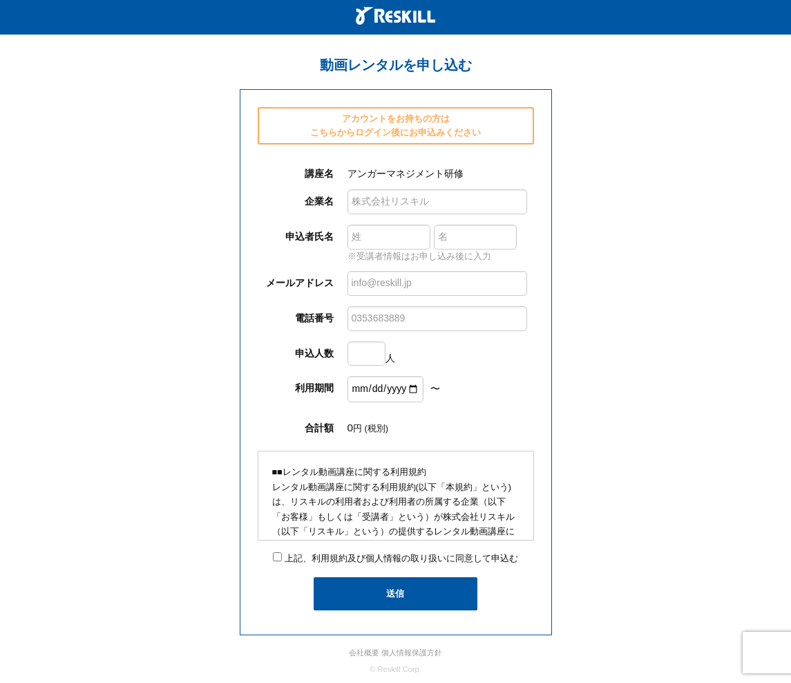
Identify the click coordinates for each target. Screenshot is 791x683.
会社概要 (364, 652)
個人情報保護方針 (411, 652)
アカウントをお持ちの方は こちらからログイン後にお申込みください (395, 125)
